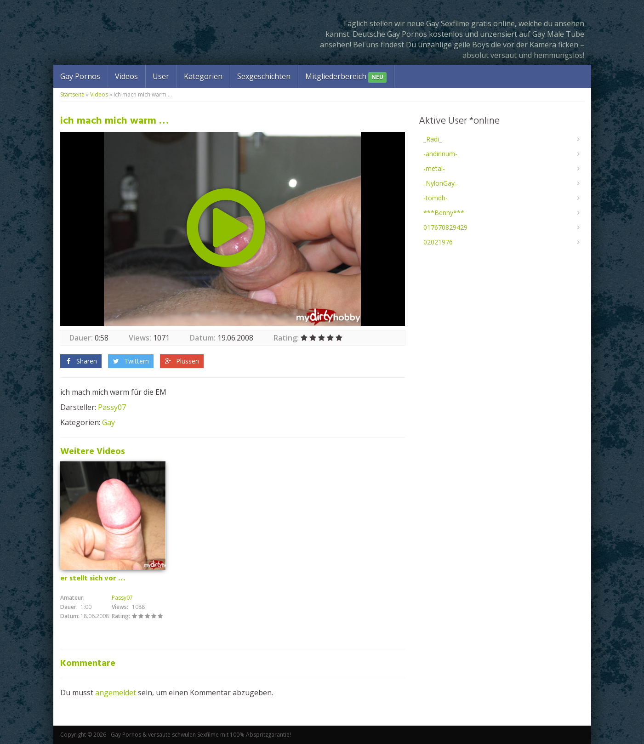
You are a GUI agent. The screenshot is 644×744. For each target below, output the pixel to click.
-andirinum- (440, 153)
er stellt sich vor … (92, 579)
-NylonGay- (440, 183)
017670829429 (445, 227)
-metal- (434, 168)
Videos (126, 76)
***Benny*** (443, 212)
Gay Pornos (80, 76)
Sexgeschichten (264, 76)
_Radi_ (432, 139)
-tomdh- (435, 197)
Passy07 (112, 407)
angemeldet (115, 692)
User (161, 76)
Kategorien (203, 76)
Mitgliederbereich (346, 77)
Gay (108, 422)
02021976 (438, 242)
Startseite (72, 94)
